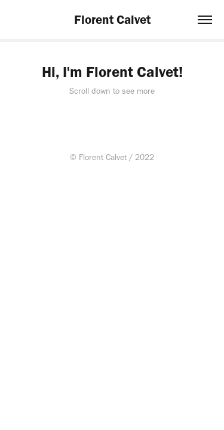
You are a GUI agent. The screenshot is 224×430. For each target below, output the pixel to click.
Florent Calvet (112, 19)
